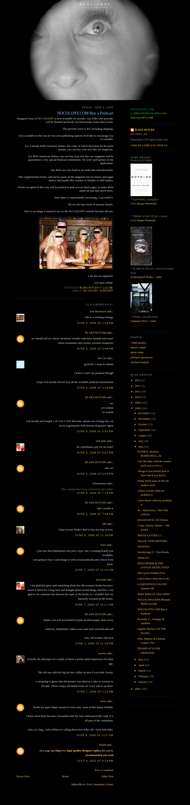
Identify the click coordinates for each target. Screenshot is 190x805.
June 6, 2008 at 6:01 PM (95, 452)
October (143, 424)
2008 (138, 408)
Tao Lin (101, 358)
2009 (138, 402)
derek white (137, 352)
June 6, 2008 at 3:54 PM (95, 323)
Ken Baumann (98, 311)
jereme (102, 653)
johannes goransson (142, 357)
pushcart (106, 291)
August (142, 435)
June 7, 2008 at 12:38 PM (94, 643)
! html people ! (139, 342)
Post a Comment (104, 770)
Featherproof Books (142, 277)
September (144, 429)
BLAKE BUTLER (95, 332)
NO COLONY (45, 118)
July (141, 441)
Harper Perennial (147, 203)
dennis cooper (138, 347)
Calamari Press (139, 321)
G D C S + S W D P (95, 4)
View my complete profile (149, 145)
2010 (138, 397)
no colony (90, 291)
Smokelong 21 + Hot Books (153, 552)
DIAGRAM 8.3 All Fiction (152, 519)
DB (104, 523)
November (144, 418)
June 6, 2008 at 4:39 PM (95, 387)
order (159, 277)
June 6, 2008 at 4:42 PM (95, 431)
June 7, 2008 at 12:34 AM (94, 569)
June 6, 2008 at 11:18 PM (94, 535)
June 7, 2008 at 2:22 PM (95, 691)
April (141, 665)
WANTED (143, 546)
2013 (138, 380)
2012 (138, 385)
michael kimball (140, 362)
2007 (138, 689)
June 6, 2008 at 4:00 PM (95, 348)
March (142, 670)
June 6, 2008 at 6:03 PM (95, 473)
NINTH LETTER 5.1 (149, 535)
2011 (138, 391)
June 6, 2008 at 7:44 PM (95, 513)
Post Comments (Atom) (100, 784)
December (144, 413)
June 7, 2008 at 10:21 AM (94, 604)
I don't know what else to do (153, 578)
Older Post (107, 776)
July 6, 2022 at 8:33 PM (95, 760)
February (143, 676)
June (141, 446)
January (143, 681)
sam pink (101, 440)
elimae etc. (143, 557)
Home (65, 776)
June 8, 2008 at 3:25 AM (95, 735)
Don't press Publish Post (151, 573)
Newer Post (22, 776)
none (103, 544)
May (141, 659)
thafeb (102, 744)
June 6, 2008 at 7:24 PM (95, 492)
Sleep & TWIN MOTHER (152, 541)
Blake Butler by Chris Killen (153, 594)
